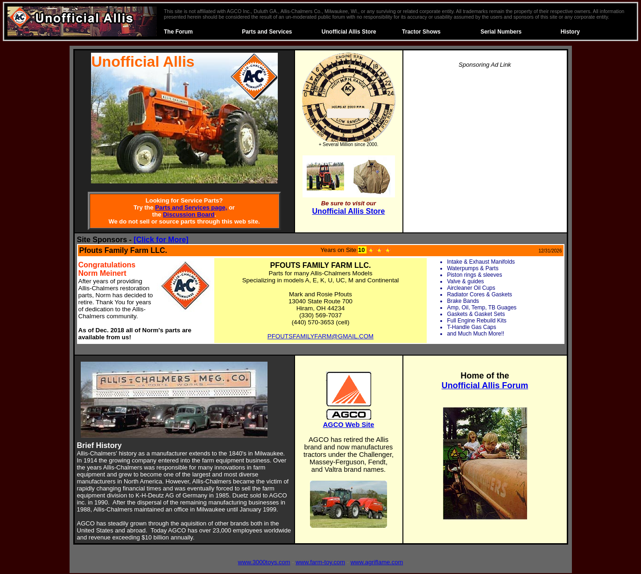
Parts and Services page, (191, 207)
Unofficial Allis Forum (485, 385)
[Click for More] (161, 240)
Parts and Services (267, 31)
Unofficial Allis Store (349, 31)
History (570, 31)
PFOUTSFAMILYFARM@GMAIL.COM (320, 336)
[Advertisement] (485, 142)
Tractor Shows (421, 31)
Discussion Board (189, 214)
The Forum (178, 31)
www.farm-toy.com (320, 562)
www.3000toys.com (264, 562)
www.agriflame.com (377, 562)
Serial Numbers (500, 31)
